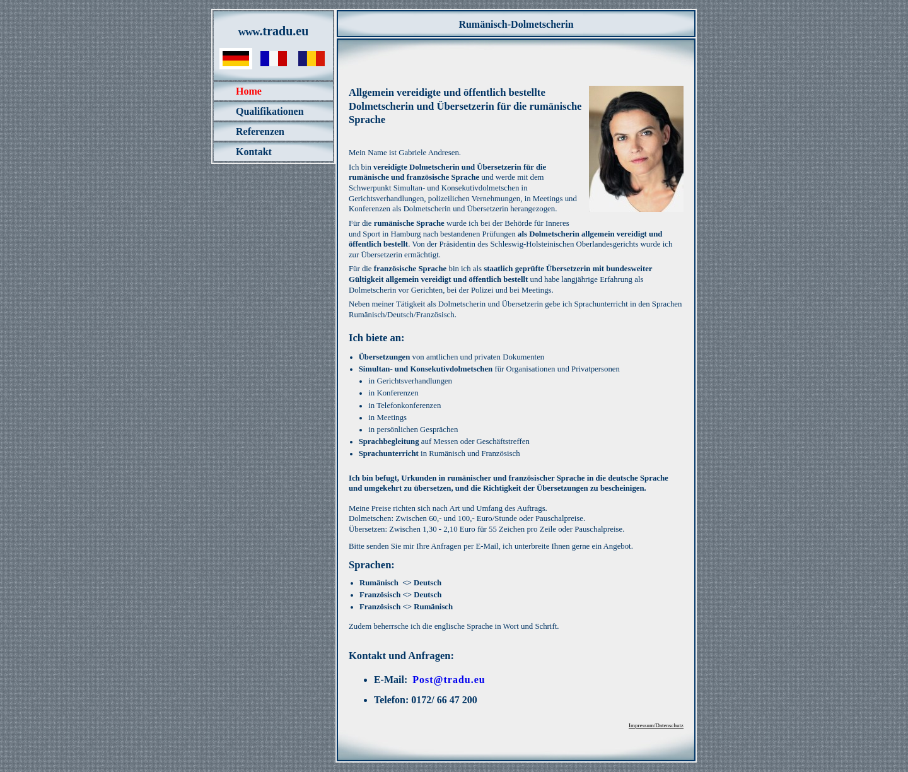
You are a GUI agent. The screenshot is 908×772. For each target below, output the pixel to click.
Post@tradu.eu (448, 679)
